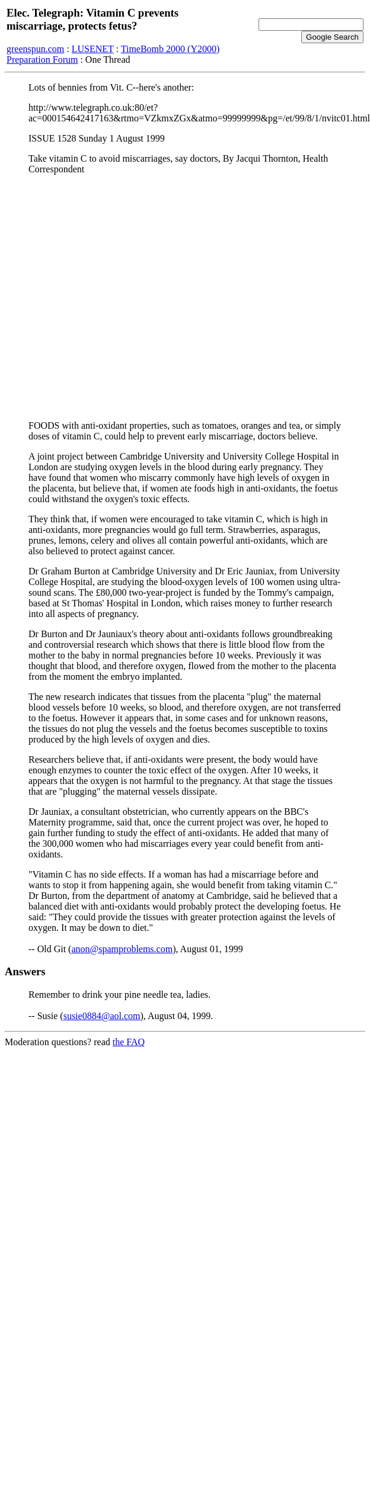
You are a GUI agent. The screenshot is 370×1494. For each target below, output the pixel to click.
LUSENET (93, 49)
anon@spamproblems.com (122, 949)
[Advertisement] (113, 297)
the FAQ (129, 1042)
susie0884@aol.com (102, 1016)
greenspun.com (35, 49)
